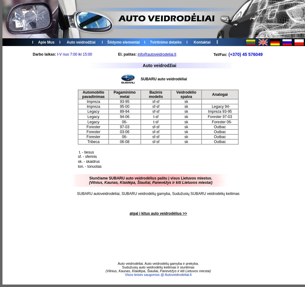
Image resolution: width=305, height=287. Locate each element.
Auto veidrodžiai (81, 42)
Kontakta (201, 42)
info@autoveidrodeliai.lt (157, 54)
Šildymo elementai (123, 42)
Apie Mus (46, 42)
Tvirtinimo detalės (166, 42)
